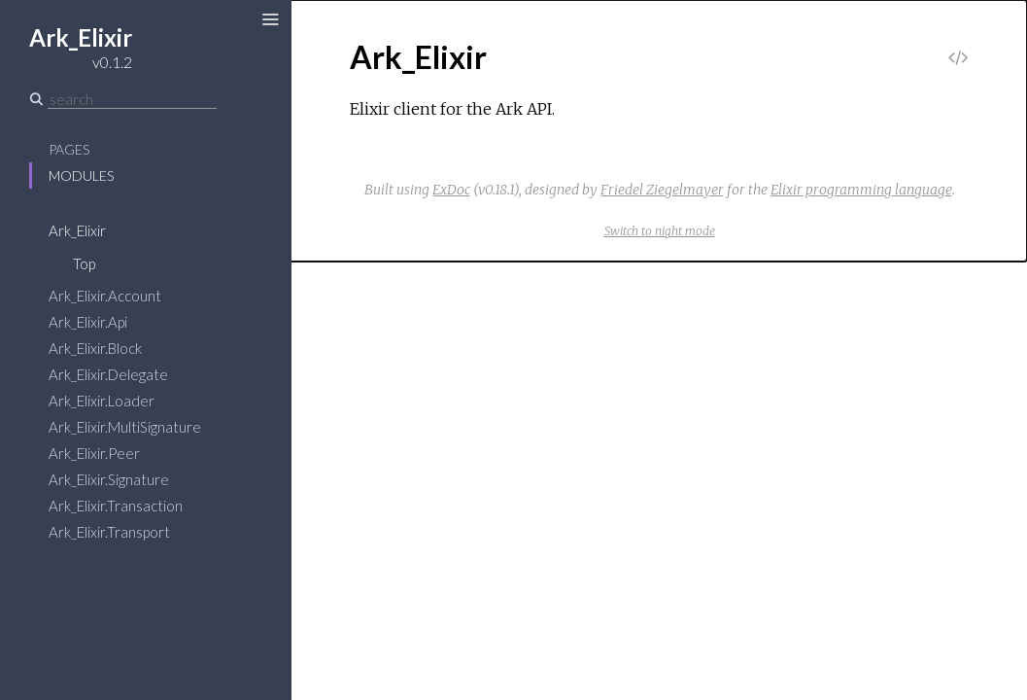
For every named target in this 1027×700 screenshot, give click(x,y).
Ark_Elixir (77, 230)
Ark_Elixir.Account (105, 295)
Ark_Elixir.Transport (109, 532)
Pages (69, 149)
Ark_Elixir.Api (88, 322)
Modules (81, 175)
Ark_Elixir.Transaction (116, 505)
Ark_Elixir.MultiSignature (125, 427)
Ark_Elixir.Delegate (108, 374)
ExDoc (451, 189)
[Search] (132, 99)
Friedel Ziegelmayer (662, 189)
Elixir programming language (861, 189)
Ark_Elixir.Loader (101, 400)
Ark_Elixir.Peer (94, 453)
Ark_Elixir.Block (95, 348)
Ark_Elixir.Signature (109, 479)
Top (84, 263)
